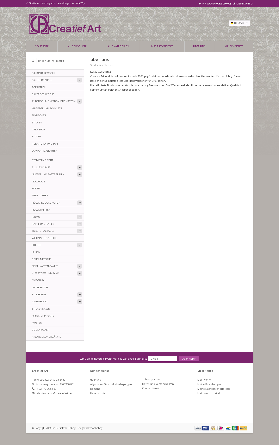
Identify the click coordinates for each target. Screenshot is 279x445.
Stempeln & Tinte (42, 160)
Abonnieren (189, 358)
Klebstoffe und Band (45, 273)
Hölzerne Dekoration (46, 202)
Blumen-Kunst (41, 167)
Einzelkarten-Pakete (45, 266)
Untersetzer (40, 287)
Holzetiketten (41, 209)
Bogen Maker (40, 329)
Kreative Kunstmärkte (46, 336)
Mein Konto (242, 3)
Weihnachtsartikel (44, 238)
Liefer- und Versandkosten (158, 384)
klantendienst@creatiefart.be (54, 393)
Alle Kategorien (118, 46)
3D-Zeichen (39, 115)
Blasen (36, 136)
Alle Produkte (77, 46)
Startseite (42, 46)
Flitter (36, 245)
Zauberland (39, 301)
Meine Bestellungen (209, 384)
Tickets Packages (43, 230)
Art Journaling (42, 80)
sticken (37, 122)
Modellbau (39, 280)
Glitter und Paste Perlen (48, 174)
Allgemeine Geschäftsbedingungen (111, 384)
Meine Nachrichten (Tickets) (213, 388)
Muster (37, 322)
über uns (199, 46)
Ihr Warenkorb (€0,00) (215, 3)
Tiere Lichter (40, 195)
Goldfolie (38, 181)
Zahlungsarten (151, 379)
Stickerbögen (41, 308)
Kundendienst (234, 46)
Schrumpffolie (41, 259)
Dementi (95, 388)
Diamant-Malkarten (44, 150)
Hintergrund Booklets (47, 108)
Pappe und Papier (43, 224)
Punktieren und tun (45, 143)
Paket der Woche (43, 94)
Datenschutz (97, 393)
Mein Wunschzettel (208, 393)
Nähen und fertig (43, 315)
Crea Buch (38, 129)
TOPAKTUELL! (39, 87)
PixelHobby (39, 294)
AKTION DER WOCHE (43, 73)
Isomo (36, 217)
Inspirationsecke (162, 46)
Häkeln (36, 188)
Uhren (36, 252)
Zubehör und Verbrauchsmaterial (54, 101)
